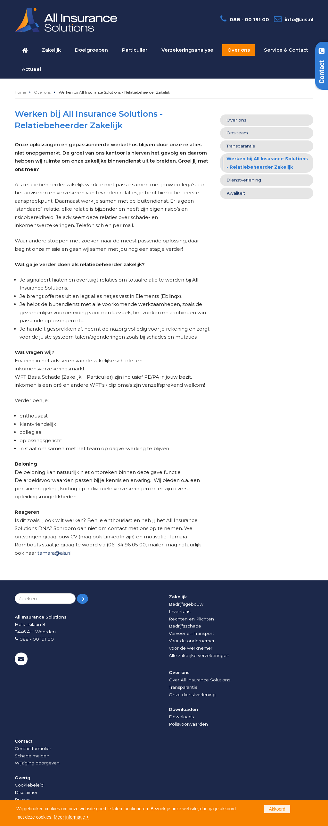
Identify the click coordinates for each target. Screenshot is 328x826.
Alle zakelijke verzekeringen (199, 655)
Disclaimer (26, 792)
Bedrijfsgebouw (186, 604)
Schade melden (32, 755)
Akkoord (277, 809)
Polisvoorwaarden (188, 724)
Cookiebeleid (29, 785)
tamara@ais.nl (54, 553)
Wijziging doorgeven (37, 762)
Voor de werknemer (190, 648)
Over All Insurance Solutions (199, 679)
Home (20, 92)
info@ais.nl (299, 19)
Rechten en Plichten (191, 618)
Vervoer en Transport (191, 633)
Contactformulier (33, 748)
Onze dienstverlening (192, 694)
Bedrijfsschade (185, 625)
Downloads (181, 716)
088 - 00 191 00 (249, 19)
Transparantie (183, 687)
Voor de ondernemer (192, 640)
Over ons (42, 92)
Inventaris (179, 611)
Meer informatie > (71, 817)
